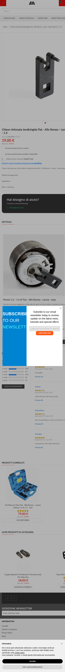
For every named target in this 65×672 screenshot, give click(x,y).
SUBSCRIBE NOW (44, 333)
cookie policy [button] (19, 653)
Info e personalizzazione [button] (32, 667)
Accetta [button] (32, 661)
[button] (62, 644)
